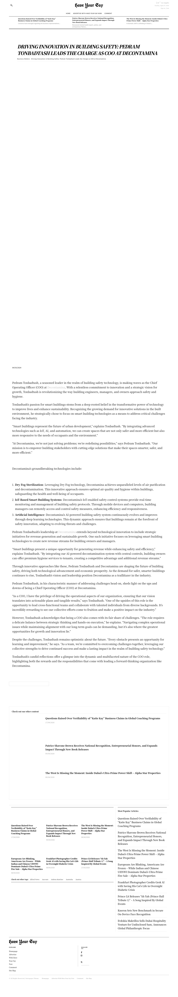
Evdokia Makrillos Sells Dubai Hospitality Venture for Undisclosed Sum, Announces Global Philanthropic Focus (141, 933)
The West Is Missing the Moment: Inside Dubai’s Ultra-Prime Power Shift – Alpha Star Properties (147, 20)
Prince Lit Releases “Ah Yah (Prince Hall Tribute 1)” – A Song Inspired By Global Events (97, 861)
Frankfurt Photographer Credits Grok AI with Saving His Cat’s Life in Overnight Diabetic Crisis (62, 861)
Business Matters (23, 59)
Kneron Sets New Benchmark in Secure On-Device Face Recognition (141, 920)
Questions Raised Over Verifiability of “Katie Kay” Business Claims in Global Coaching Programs (37, 20)
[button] (11, 5)
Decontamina (56, 387)
